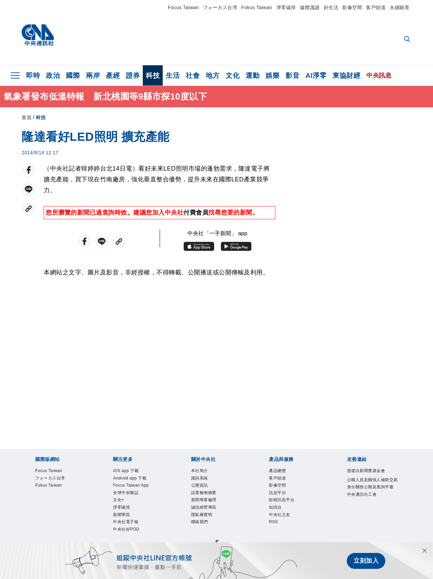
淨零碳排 (286, 7)
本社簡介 (200, 471)
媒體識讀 (310, 7)
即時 (33, 75)
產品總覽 (278, 471)
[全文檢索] (407, 39)
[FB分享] (29, 170)
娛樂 (272, 75)
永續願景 (399, 7)
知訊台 (276, 509)
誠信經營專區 (205, 509)
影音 (292, 75)
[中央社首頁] (38, 36)
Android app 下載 (130, 478)
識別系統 (200, 478)
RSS (273, 523)
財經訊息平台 (282, 501)
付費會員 (195, 212)
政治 (53, 75)
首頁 (26, 117)
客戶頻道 (376, 7)
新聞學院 (122, 516)
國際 (73, 75)
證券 (133, 75)
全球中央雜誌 (126, 493)
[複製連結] (29, 209)
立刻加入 (366, 560)
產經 (113, 75)
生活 (173, 75)
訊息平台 (278, 493)
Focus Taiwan (183, 7)
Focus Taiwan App (131, 486)
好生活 (331, 7)
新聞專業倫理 (205, 501)
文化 (233, 75)
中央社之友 (280, 516)
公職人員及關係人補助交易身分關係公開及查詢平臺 (372, 488)
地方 (213, 75)
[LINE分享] (29, 189)
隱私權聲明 (202, 516)
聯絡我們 (200, 523)
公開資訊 (200, 486)
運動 (252, 75)
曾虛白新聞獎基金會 (367, 471)
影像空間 (352, 7)
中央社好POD (127, 531)
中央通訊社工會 (363, 502)
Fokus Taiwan (256, 7)
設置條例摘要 (205, 493)
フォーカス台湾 (220, 7)
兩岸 (93, 75)
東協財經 (346, 75)
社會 (193, 75)
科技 (153, 75)
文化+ (119, 501)
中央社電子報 (126, 523)
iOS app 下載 (126, 471)
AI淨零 (315, 75)
